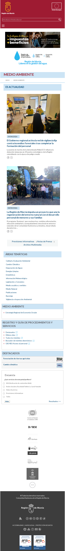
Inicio (7, 80)
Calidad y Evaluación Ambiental (18, 261)
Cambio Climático (13, 264)
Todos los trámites (15, 338)
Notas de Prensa (44, 241)
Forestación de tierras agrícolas (16, 358)
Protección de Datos (44, 525)
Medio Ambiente (18, 80)
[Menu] (3, 26)
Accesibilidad (17, 525)
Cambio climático (10, 365)
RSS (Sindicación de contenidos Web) (18, 383)
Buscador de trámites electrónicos (20, 341)
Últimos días (12, 335)
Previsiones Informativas (23, 241)
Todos (8, 396)
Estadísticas (10, 275)
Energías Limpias (12, 271)
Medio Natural (11, 289)
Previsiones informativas (14, 393)
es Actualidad (15, 87)
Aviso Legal (29, 525)
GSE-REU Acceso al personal (18, 343)
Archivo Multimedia (32, 245)
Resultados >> (55, 401)
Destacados (12, 332)
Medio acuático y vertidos (16, 285)
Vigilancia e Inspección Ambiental (19, 299)
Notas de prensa (11, 390)
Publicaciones (11, 292)
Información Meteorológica (16, 278)
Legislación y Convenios (15, 282)
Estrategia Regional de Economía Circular (21, 313)
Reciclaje (9, 296)
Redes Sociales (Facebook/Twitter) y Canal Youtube (23, 386)
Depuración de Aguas (14, 268)
